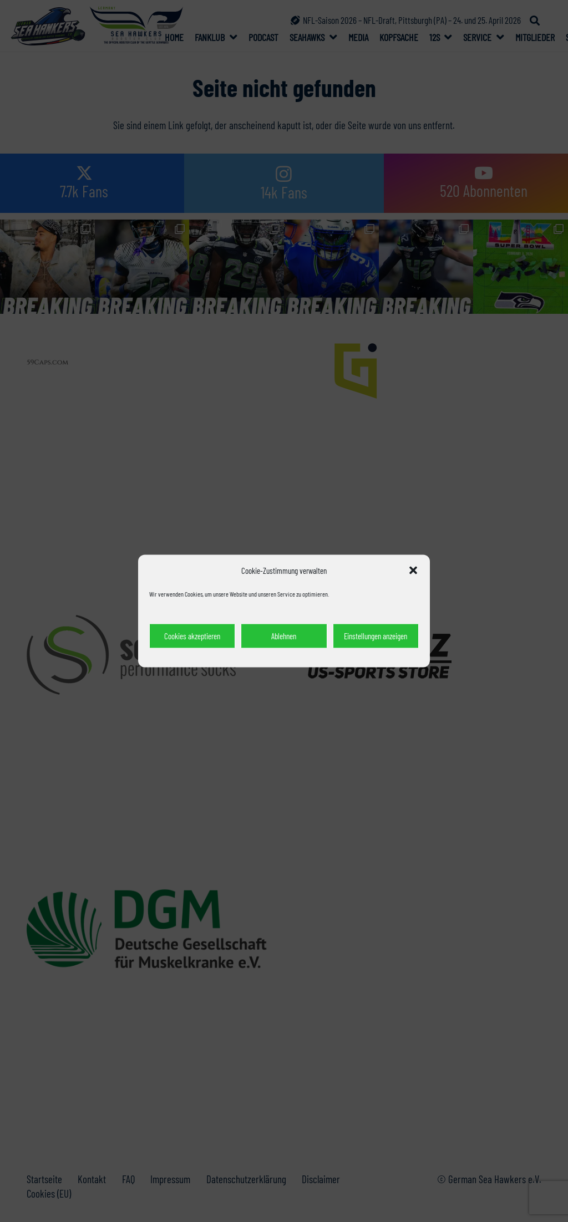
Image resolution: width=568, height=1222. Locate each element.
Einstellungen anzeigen (375, 636)
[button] (413, 570)
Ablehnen (283, 636)
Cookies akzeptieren (192, 636)
